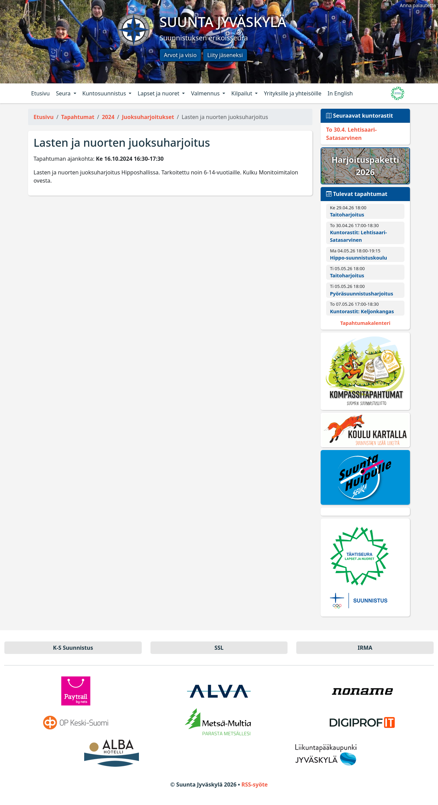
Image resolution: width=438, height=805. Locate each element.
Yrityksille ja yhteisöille (292, 93)
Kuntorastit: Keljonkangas (362, 311)
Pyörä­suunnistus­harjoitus (361, 293)
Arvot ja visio (180, 55)
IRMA (365, 647)
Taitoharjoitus (347, 214)
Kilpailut (242, 93)
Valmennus (206, 93)
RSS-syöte (254, 784)
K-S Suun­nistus (73, 647)
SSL (219, 647)
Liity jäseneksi (225, 55)
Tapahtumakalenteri (365, 323)
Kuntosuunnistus (105, 93)
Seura (64, 93)
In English (340, 93)
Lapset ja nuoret (159, 93)
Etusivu (40, 93)
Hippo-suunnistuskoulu (358, 257)
